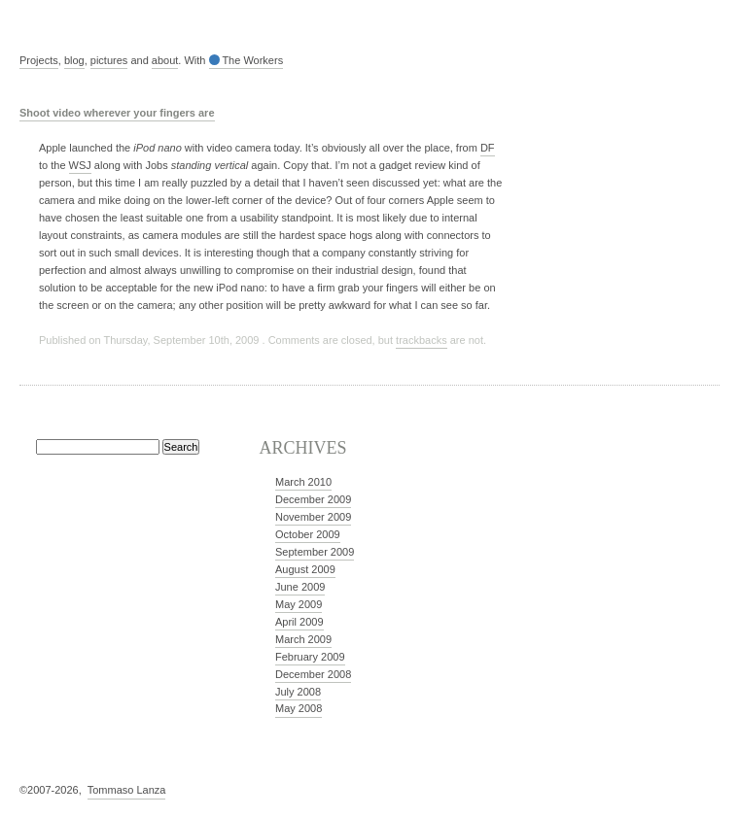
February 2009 (310, 657)
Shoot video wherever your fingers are (117, 113)
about (165, 60)
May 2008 (298, 708)
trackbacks (421, 340)
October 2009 (307, 534)
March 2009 (303, 639)
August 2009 (305, 569)
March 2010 (303, 482)
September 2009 (314, 552)
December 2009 (313, 499)
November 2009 (313, 517)
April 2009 (299, 622)
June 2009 (300, 587)
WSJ (80, 165)
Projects (38, 60)
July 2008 (298, 692)
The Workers (246, 60)
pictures (109, 60)
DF (487, 147)
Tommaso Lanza (127, 790)
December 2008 (313, 674)
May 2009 (298, 604)
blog (74, 60)
